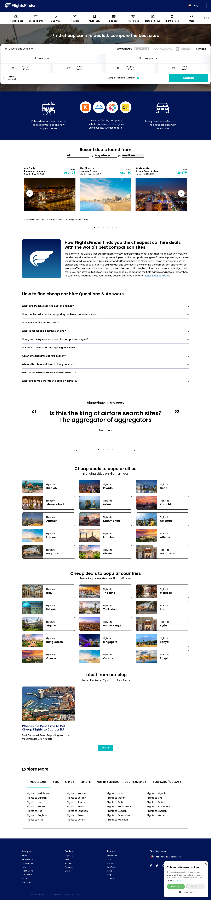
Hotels (25, 867)
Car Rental (27, 874)
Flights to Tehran (36, 807)
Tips (109, 859)
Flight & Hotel (28, 871)
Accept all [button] (176, 886)
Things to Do (27, 882)
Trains (25, 878)
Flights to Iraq (34, 811)
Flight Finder (27, 863)
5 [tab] (113, 228)
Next (181, 194)
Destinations (113, 855)
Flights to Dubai (156, 802)
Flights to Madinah (117, 820)
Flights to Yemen (156, 815)
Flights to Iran (34, 802)
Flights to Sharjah (157, 811)
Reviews (111, 863)
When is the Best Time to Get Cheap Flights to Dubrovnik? (43, 728)
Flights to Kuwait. (76, 807)
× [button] (205, 864)
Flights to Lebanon (77, 811)
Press (67, 859)
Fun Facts (111, 867)
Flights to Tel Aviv (77, 794)
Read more (177, 881)
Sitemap (111, 878)
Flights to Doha (115, 802)
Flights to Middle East (39, 794)
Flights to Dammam (118, 815)
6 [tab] (117, 228)
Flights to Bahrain (37, 798)
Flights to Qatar (116, 798)
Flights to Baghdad (37, 815)
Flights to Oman (76, 820)
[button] (186, 892)
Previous (30, 194)
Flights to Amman (77, 802)
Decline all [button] (196, 886)
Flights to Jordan (76, 798)
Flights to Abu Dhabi (158, 807)
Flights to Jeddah (117, 811)
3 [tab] (104, 228)
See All (105, 748)
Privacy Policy (57, 894)
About (24, 855)
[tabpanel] (50, 189)
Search (188, 78)
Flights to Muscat (116, 794)
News (109, 871)
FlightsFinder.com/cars (156, 276)
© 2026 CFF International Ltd (33, 894)
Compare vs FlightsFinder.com (124, 78)
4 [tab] (108, 228)
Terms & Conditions (71, 894)
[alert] (186, 879)
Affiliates (68, 863)
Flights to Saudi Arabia (119, 807)
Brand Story (27, 859)
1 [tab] (95, 228)
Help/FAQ (69, 855)
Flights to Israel (35, 820)
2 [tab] (99, 228)
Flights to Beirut (76, 815)
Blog (109, 874)
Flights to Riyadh (156, 794)
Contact (68, 871)
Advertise (69, 867)
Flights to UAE (154, 798)
